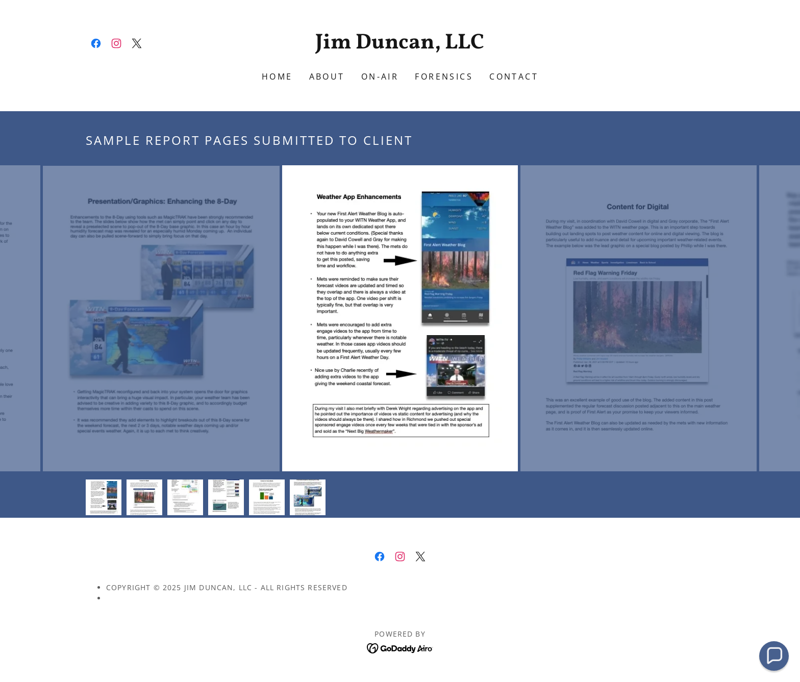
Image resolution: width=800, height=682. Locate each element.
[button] (773, 655)
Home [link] (277, 76)
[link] (96, 43)
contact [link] (513, 76)
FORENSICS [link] (444, 76)
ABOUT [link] (327, 76)
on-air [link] (380, 76)
